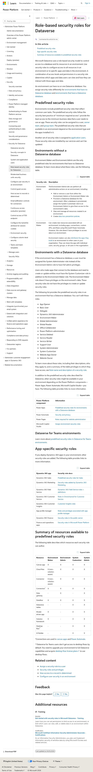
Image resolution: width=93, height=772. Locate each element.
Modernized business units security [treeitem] (18, 175)
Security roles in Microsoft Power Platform (73, 522)
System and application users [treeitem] (19, 161)
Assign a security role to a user (53, 666)
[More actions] (89, 18)
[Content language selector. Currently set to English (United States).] (13, 761)
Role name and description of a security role (67, 370)
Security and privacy (62, 415)
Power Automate (78, 639)
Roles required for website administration (70, 419)
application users (78, 137)
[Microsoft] (4, 3)
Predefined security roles (46, 48)
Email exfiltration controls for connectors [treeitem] (20, 202)
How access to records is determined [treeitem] (20, 195)
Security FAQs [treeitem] (14, 256)
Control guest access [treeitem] (18, 189)
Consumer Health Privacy (68, 767)
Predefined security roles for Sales (70, 478)
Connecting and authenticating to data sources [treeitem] (17, 129)
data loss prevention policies (69, 216)
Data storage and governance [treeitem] (15, 120)
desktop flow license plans (67, 651)
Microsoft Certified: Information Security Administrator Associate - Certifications (60, 734)
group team (49, 125)
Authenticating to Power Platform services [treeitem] (18, 112)
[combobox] (16, 21)
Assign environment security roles (67, 424)
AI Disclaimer (7, 767)
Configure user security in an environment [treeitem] (20, 183)
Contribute (42, 767)
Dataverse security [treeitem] (17, 148)
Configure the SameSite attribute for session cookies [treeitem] (19, 226)
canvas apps (62, 639)
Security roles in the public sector (70, 518)
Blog (32, 767)
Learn (38, 18)
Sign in (87, 3)
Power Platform (49, 18)
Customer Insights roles (66, 504)
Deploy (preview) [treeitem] (13, 60)
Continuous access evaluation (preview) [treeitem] (18, 209)
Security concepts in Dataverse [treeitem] (18, 153)
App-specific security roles (47, 51)
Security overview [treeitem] (15, 86)
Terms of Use (7, 770)
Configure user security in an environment (57, 676)
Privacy (52, 767)
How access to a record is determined (55, 673)
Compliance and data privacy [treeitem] (17, 335)
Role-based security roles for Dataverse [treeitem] (20, 168)
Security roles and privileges (52, 669)
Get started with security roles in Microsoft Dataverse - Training (59, 718)
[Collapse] (29, 16)
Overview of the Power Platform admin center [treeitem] (18, 36)
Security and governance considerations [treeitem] (18, 137)
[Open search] (81, 3)
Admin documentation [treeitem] (15, 31)
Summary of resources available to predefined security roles (59, 55)
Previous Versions (21, 767)
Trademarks (18, 770)
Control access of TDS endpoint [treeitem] (19, 217)
